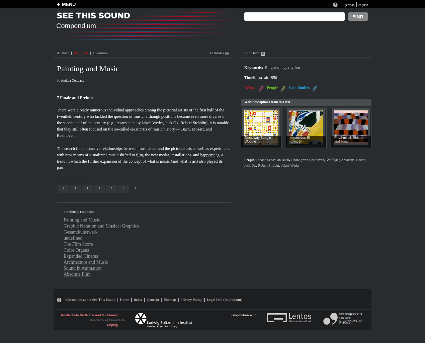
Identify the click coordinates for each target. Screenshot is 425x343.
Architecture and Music (86, 262)
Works (250, 87)
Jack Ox (171, 122)
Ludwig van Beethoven (307, 160)
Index (138, 299)
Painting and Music (82, 220)
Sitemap (170, 299)
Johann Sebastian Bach (272, 160)
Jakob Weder (152, 122)
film (139, 155)
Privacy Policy (191, 299)
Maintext (81, 53)
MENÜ (69, 4)
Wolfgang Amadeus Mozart (346, 160)
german (349, 5)
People (272, 87)
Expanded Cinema (81, 256)
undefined (73, 238)
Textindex (219, 53)
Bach (185, 129)
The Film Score (78, 244)
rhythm (294, 67)
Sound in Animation (82, 268)
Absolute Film (77, 274)
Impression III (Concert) (299, 139)
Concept (153, 299)
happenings (209, 155)
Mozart (198, 129)
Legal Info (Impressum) (224, 299)
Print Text (251, 53)
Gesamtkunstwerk (81, 232)
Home (124, 299)
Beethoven (66, 135)
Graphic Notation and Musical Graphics (101, 226)
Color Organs (76, 250)
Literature (100, 53)
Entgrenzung (275, 67)
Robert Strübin (268, 165)
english (363, 5)
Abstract (63, 53)
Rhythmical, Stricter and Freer (348, 139)
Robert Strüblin (193, 122)
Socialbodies (299, 87)
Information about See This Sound (90, 299)
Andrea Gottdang (72, 80)
